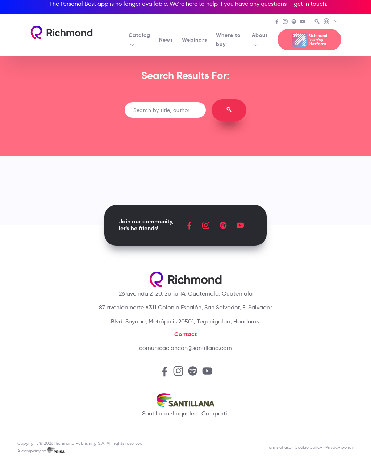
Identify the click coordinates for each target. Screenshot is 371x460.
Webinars (194, 40)
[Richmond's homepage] (61, 32)
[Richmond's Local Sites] (331, 22)
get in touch (310, 3)
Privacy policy (339, 447)
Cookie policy (308, 447)
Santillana (155, 413)
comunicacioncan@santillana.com (185, 347)
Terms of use (279, 447)
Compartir (215, 413)
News (166, 40)
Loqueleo (185, 413)
